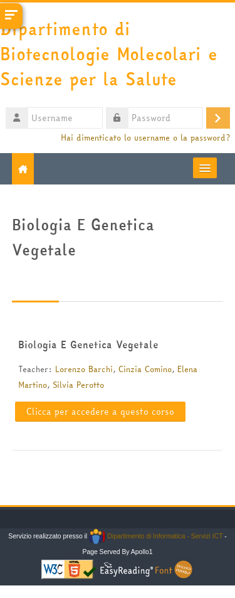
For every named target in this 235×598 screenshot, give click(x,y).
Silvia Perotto (78, 384)
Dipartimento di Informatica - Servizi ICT (155, 536)
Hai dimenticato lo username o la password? (145, 138)
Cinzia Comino (145, 369)
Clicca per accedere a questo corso (100, 412)
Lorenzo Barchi (84, 369)
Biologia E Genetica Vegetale (88, 344)
